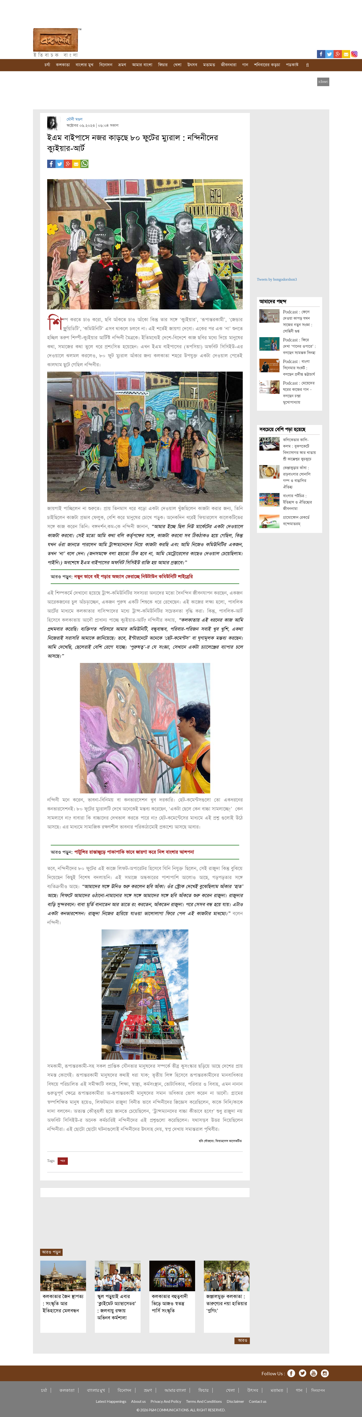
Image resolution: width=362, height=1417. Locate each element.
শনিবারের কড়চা (267, 65)
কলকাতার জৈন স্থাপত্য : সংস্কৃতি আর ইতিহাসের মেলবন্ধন (63, 1303)
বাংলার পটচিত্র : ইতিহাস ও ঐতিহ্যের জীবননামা (297, 502)
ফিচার (163, 65)
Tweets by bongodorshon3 (277, 279)
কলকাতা (63, 65)
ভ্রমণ (122, 65)
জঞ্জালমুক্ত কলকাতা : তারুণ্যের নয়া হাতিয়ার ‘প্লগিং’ (226, 1303)
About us (138, 1401)
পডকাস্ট (292, 65)
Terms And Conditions (204, 1401)
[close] (323, 81)
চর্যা (47, 65)
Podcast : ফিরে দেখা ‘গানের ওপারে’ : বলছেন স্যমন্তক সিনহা (299, 346)
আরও (242, 1340)
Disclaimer (235, 1401)
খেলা (177, 65)
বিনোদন (105, 65)
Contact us (257, 1401)
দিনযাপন (318, 1390)
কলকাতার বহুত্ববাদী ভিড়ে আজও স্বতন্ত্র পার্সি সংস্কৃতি (170, 1303)
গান (245, 65)
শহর (62, 1161)
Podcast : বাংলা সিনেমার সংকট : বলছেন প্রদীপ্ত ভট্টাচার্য (299, 368)
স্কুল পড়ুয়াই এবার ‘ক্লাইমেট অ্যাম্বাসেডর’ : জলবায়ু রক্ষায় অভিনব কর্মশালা (116, 1307)
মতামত (209, 65)
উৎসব (192, 65)
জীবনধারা (228, 65)
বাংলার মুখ (84, 65)
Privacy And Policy (166, 1401)
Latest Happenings (111, 1401)
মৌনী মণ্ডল (74, 119)
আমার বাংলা (142, 65)
